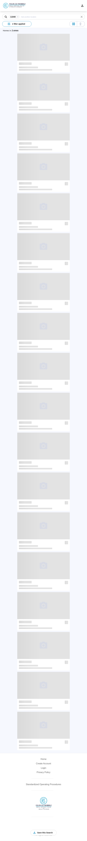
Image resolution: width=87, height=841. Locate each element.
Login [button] (43, 768)
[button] (15, 16)
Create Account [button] (43, 763)
